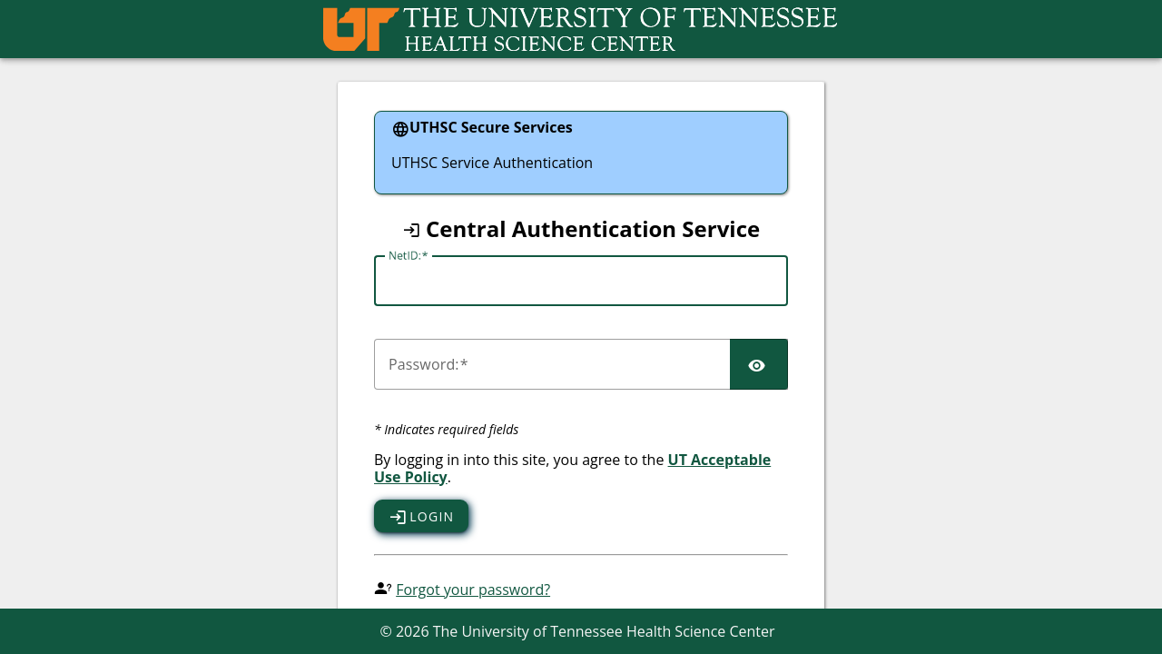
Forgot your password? (473, 590)
